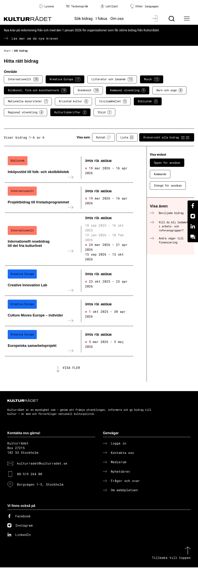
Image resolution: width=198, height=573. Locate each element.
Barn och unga (169, 90)
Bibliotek (148, 101)
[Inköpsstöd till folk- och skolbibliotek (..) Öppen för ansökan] (69, 167)
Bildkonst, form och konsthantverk (37, 90)
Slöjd (104, 112)
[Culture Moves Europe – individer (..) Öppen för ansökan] (69, 311)
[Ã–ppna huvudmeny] (187, 18)
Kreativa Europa (65, 79)
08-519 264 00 (29, 479)
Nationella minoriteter (28, 101)
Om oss (117, 18)
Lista (127, 137)
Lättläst (109, 6)
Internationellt (23, 79)
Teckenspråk (77, 6)
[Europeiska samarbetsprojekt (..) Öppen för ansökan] (69, 341)
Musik (151, 79)
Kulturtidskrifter (70, 112)
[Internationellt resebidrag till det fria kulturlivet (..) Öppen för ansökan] (69, 239)
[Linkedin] (193, 226)
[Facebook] (193, 205)
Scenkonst (88, 90)
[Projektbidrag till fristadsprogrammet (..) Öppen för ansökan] (69, 198)
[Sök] (172, 18)
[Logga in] (155, 18)
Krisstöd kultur (73, 101)
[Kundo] (193, 237)
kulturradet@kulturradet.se (42, 469)
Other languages (144, 6)
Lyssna (46, 6)
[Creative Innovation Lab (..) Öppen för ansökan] (69, 281)
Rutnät (103, 137)
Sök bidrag (83, 18)
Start (7, 50)
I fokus (101, 18)
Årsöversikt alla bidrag (166, 137)
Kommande (160, 174)
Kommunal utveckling (127, 90)
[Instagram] (193, 216)
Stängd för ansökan (168, 185)
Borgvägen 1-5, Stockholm (40, 490)
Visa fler (71, 370)
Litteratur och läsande (112, 79)
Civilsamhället (113, 101)
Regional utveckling (25, 112)
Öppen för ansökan (167, 163)
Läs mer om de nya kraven (35, 38)
